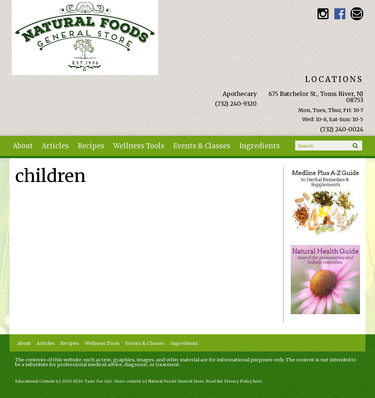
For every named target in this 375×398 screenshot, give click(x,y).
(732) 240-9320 (236, 103)
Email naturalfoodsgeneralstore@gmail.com (356, 13)
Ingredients (259, 146)
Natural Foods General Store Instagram (323, 13)
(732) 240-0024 (341, 129)
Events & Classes (201, 146)
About (23, 146)
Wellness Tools (138, 146)
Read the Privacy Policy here (234, 381)
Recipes (91, 146)
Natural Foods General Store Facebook (340, 13)
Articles (55, 146)
